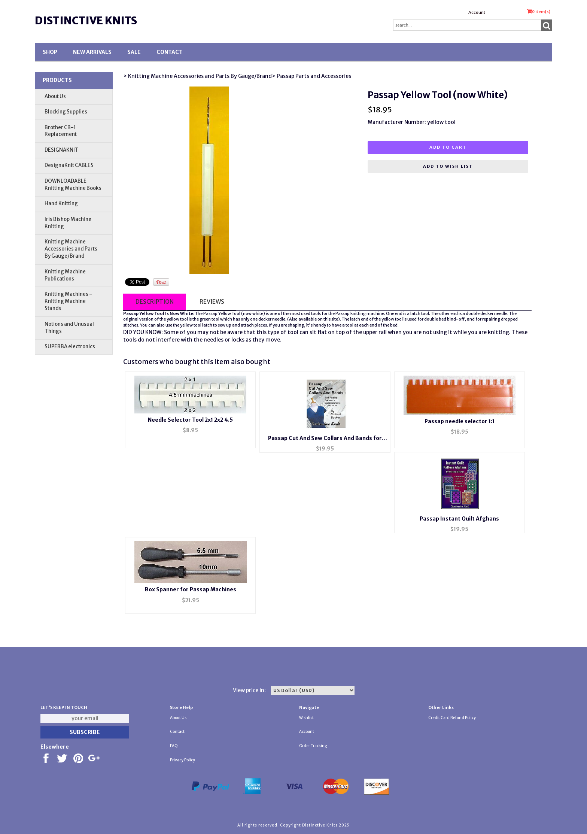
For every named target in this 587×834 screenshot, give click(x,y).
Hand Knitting (61, 203)
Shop (50, 52)
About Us (55, 96)
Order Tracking (313, 745)
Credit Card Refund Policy (452, 717)
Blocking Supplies (66, 112)
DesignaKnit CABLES (69, 165)
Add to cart (447, 147)
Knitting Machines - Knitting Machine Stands (68, 301)
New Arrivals (92, 52)
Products (57, 80)
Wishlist (306, 717)
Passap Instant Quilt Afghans (459, 518)
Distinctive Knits (86, 20)
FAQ (174, 745)
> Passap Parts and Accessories (311, 76)
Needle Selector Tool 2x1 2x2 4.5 (190, 419)
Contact (169, 52)
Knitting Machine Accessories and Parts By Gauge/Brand (71, 249)
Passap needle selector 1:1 (460, 421)
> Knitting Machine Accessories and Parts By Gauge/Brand (197, 76)
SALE (134, 52)
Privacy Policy (182, 760)
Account (476, 12)
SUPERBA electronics (70, 346)
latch (415, 313)
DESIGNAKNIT (62, 150)
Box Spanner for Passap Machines (190, 589)
